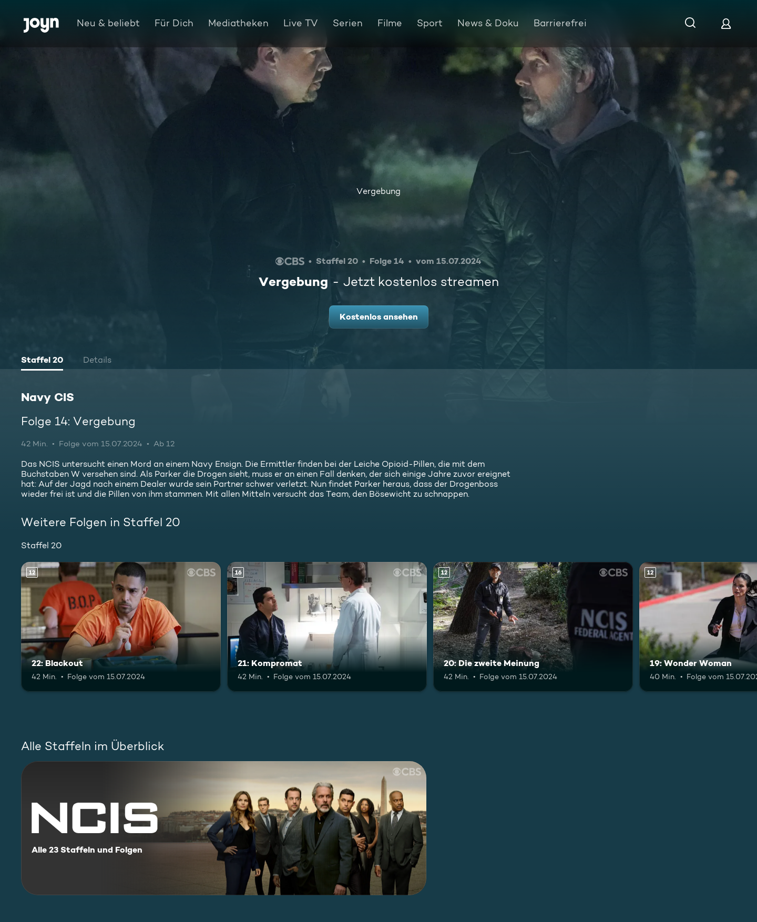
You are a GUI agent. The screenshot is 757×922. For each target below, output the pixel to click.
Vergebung (378, 191)
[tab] (42, 361)
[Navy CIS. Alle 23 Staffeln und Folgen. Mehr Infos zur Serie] (223, 828)
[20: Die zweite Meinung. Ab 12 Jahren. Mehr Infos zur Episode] (533, 627)
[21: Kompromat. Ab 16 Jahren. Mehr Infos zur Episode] (327, 627)
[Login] (726, 23)
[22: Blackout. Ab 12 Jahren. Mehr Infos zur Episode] (121, 627)
